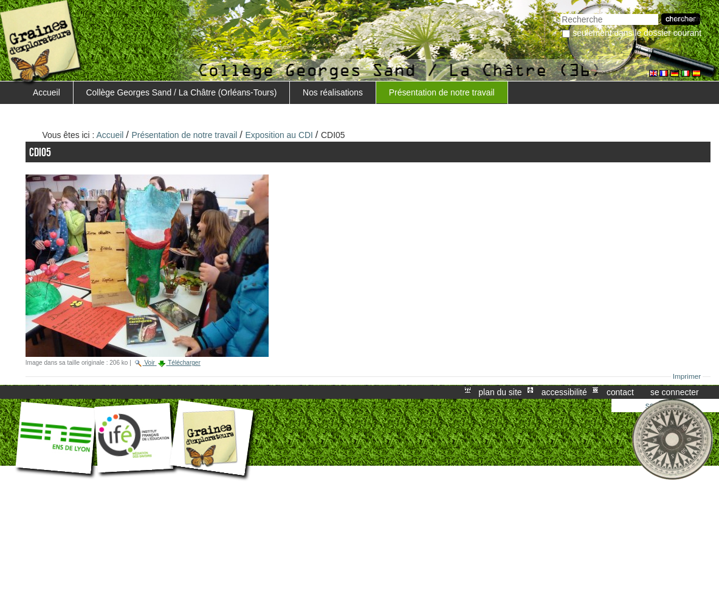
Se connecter (674, 392)
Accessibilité (564, 392)
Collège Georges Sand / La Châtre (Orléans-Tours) (181, 92)
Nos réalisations (333, 92)
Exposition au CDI (279, 135)
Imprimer (687, 376)
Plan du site (499, 392)
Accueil (46, 92)
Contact (620, 392)
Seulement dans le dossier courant (637, 33)
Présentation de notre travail (442, 92)
